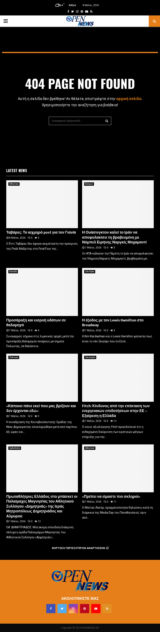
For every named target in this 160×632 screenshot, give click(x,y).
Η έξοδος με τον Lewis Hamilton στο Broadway (113, 322)
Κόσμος (89, 184)
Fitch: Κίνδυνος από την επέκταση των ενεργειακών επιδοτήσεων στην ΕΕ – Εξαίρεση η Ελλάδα (116, 411)
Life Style (89, 271)
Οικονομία (90, 357)
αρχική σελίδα (128, 98)
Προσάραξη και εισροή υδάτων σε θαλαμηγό (36, 322)
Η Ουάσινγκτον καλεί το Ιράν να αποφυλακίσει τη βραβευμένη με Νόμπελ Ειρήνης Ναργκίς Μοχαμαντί (114, 237)
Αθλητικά (14, 184)
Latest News (16, 170)
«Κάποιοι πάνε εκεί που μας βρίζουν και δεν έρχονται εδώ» (41, 408)
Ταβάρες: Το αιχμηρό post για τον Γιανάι (41, 232)
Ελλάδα (13, 271)
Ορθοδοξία (14, 448)
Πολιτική (13, 357)
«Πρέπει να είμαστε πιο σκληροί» (111, 497)
